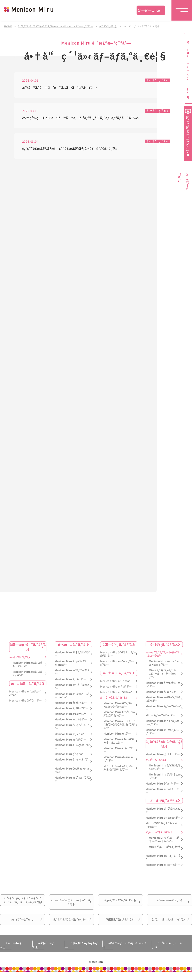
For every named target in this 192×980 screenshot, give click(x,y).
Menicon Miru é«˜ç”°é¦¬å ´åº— (72, 728)
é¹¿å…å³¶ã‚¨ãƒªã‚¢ (159, 834)
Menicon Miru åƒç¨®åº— (118, 751)
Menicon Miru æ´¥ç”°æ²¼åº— (72, 673)
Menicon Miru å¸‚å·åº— (70, 681)
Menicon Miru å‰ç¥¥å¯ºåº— (72, 748)
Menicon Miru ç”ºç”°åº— (70, 755)
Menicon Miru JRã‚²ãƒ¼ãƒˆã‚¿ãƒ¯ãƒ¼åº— (119, 715)
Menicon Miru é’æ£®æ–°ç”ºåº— (25, 694)
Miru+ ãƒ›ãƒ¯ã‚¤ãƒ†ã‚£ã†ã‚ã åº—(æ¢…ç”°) (163, 675)
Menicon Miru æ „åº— (117, 735)
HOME (8, 26)
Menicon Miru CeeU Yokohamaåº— (72, 771)
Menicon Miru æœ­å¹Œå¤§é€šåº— (27, 674)
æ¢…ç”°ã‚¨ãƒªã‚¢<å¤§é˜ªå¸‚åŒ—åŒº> (162, 655)
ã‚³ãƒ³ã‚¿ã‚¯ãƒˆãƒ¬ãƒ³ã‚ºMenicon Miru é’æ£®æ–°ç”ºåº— (56, 26)
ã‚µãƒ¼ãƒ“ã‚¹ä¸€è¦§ (120, 902)
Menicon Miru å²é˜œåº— (116, 682)
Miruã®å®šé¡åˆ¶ (187, 70)
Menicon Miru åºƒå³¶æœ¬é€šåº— (165, 777)
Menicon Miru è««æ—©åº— (163, 866)
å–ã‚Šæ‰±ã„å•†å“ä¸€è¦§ (71, 905)
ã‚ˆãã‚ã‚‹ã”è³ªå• (169, 925)
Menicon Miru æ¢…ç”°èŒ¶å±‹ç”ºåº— (163, 664)
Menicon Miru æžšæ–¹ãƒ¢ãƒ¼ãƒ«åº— (163, 700)
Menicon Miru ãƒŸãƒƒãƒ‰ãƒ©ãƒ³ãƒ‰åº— (117, 706)
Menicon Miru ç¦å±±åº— (163, 756)
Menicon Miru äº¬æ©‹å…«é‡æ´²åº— (72, 697)
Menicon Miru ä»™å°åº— (25, 702)
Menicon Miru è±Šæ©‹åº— (117, 693)
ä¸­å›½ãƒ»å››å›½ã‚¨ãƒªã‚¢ (164, 745)
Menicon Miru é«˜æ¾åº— (162, 785)
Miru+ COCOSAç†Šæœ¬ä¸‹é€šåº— (161, 826)
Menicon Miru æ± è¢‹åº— (71, 721)
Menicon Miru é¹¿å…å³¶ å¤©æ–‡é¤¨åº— (164, 841)
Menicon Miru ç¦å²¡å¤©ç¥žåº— (163, 811)
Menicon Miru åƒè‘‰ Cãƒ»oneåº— (70, 664)
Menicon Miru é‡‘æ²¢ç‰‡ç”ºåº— (117, 664)
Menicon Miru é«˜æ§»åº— (162, 693)
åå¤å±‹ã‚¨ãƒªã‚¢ (113, 699)
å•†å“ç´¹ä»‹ (157, 80)
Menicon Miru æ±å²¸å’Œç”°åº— (162, 733)
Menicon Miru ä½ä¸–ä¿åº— (163, 858)
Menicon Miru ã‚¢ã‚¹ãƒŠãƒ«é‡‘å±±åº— (118, 742)
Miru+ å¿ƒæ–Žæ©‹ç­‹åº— (161, 717)
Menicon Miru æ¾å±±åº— (162, 792)
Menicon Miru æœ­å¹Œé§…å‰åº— (27, 665)
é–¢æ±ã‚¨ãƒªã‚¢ (73, 645)
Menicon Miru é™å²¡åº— (116, 688)
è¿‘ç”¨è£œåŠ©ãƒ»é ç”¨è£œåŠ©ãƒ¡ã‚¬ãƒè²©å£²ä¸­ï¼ (71, 149)
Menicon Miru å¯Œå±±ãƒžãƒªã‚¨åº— (117, 655)
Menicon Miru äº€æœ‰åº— (72, 715)
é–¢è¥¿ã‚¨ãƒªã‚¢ (164, 645)
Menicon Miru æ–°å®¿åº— (70, 741)
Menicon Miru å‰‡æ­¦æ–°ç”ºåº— (119, 760)
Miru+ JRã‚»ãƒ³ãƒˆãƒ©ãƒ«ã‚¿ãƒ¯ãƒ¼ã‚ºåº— (117, 769)
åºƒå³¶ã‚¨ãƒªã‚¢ (156, 761)
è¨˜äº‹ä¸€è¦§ (109, 26)
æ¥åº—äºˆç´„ (22, 925)
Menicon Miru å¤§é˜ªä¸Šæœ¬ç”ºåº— (162, 724)
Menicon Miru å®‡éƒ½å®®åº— (72, 655)
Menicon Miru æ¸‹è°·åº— (70, 735)
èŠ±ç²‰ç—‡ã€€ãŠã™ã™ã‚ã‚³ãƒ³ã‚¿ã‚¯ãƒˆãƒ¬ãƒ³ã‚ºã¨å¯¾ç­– (81, 118)
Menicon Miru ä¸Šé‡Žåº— (71, 710)
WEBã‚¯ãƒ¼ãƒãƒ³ (121, 925)
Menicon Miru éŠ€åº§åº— (71, 704)
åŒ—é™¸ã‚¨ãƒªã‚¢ (118, 645)
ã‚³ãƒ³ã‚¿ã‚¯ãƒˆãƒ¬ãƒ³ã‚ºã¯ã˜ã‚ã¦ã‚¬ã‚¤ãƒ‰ (22, 903)
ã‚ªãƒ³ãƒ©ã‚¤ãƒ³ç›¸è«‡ (71, 925)
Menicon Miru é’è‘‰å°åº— (71, 762)
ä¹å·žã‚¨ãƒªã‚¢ (164, 802)
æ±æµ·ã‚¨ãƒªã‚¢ (119, 674)
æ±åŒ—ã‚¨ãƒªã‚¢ (28, 684)
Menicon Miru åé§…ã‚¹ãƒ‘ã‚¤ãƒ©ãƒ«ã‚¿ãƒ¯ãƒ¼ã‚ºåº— (119, 726)
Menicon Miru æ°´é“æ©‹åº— (72, 688)
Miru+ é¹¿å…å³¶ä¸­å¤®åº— (164, 850)
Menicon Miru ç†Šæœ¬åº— (163, 819)
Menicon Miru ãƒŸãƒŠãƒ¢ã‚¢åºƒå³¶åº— (164, 768)
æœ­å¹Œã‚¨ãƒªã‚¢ (20, 659)
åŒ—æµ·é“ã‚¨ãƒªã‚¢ (28, 648)
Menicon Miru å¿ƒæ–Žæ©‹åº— (163, 709)
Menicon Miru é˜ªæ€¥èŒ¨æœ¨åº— (163, 686)
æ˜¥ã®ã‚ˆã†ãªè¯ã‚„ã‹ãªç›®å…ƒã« (59, 87)
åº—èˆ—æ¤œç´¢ (149, 11)
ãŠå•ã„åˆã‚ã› (168, 953)
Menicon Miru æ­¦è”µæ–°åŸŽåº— (72, 780)
